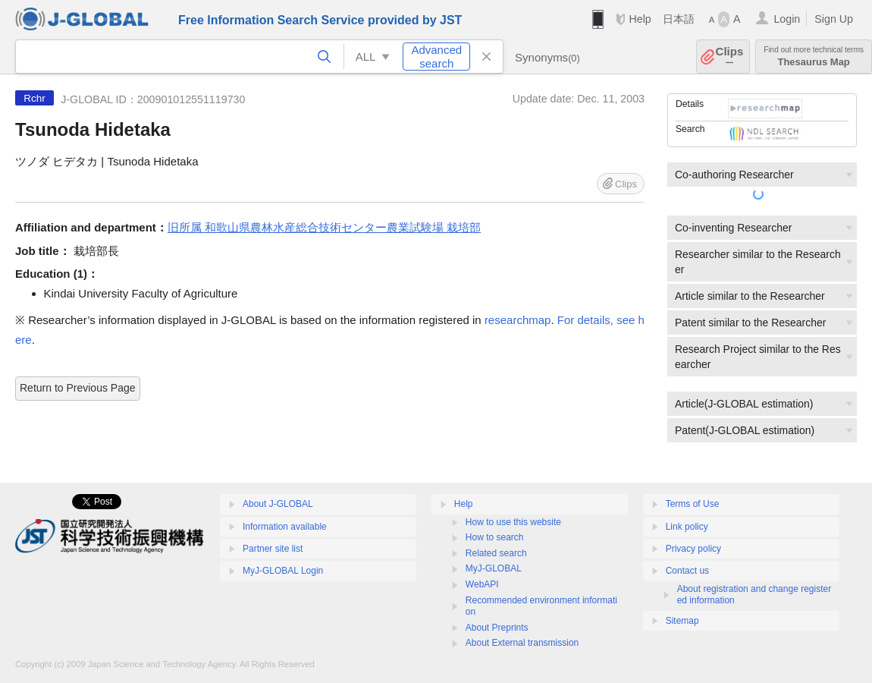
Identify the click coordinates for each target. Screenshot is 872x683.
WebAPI (482, 584)
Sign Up (833, 19)
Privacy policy (693, 548)
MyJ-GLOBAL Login (283, 570)
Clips (730, 56)
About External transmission (522, 642)
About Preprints (497, 627)
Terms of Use (693, 504)
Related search (496, 553)
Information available (285, 526)
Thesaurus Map (814, 57)
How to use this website (513, 522)
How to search (495, 537)
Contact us (687, 570)
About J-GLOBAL (278, 504)
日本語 (679, 19)
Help (640, 19)
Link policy (687, 526)
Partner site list (273, 548)
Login (786, 19)
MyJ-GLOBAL (494, 568)
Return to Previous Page (78, 388)
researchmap (518, 319)
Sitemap (682, 620)
